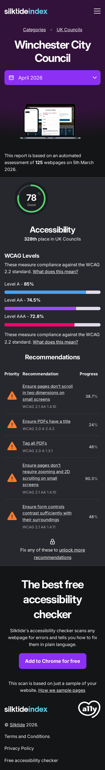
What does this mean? (55, 271)
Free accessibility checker (31, 760)
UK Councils (69, 29)
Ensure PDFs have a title (46, 421)
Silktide (17, 724)
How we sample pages (61, 690)
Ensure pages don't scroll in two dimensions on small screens (47, 393)
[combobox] (52, 77)
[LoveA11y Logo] (89, 710)
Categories (34, 29)
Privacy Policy (19, 748)
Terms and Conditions (27, 736)
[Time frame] (52, 77)
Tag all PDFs (34, 443)
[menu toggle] (97, 11)
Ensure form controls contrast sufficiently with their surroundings (47, 513)
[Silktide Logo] (26, 709)
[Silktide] (26, 11)
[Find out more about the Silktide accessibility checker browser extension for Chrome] (52, 623)
